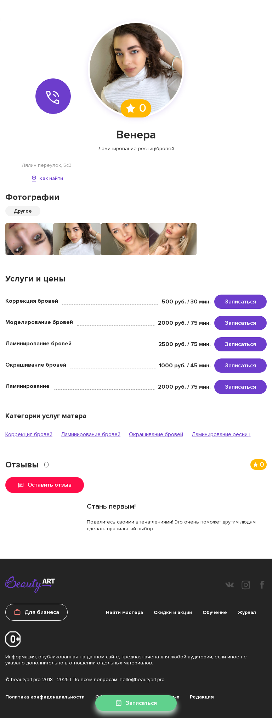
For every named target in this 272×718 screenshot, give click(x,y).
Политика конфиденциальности (45, 697)
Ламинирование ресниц (221, 434)
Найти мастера (124, 612)
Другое (23, 211)
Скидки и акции (173, 612)
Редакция (202, 697)
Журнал (247, 612)
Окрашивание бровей (156, 434)
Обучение (215, 612)
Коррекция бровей (28, 434)
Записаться (240, 301)
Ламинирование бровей (90, 434)
